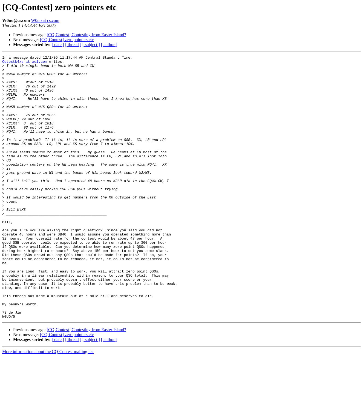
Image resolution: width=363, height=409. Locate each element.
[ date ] (58, 44)
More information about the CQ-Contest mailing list (48, 404)
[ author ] (109, 44)
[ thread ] (73, 44)
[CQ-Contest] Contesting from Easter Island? (86, 34)
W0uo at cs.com (45, 20)
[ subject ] (91, 44)
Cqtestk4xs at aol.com (24, 63)
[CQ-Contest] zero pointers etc (67, 39)
